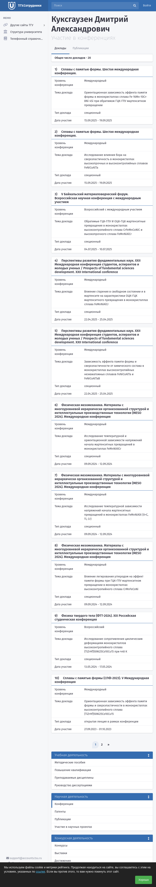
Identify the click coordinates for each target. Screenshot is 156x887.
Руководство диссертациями (73, 785)
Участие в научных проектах (73, 827)
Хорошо (143, 879)
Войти (147, 5)
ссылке (40, 871)
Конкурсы (61, 845)
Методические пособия (70, 762)
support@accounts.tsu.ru (24, 858)
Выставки (61, 853)
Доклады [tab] (60, 48)
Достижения (63, 861)
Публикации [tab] (81, 48)
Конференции (64, 804)
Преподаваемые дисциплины (74, 777)
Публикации (63, 819)
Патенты (60, 811)
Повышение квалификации (73, 770)
